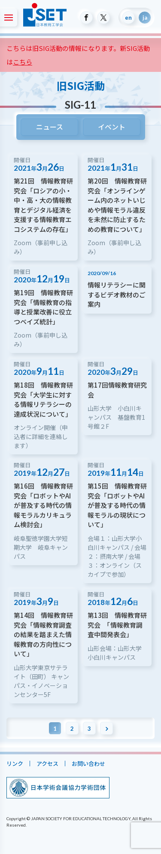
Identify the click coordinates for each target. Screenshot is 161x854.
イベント (111, 127)
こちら (22, 61)
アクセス (47, 763)
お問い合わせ (88, 763)
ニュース (49, 127)
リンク (14, 763)
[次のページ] (106, 728)
